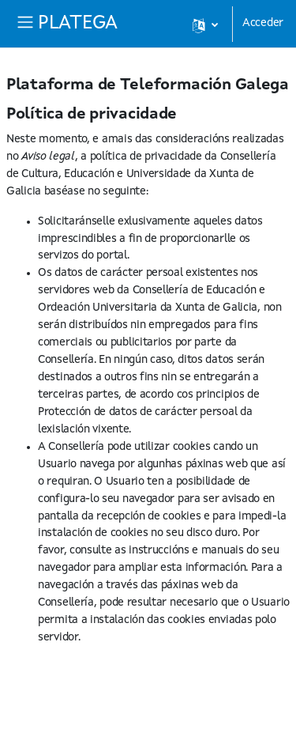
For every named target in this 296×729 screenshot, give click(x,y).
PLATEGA (78, 23)
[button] (205, 23)
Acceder (262, 22)
